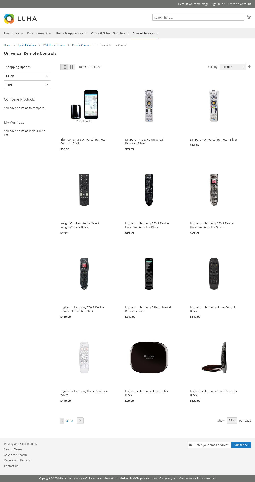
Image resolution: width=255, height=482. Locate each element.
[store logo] (21, 19)
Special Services (27, 45)
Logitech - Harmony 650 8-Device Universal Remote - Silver (212, 225)
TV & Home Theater (54, 45)
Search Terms (13, 449)
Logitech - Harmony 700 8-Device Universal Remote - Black (82, 309)
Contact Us (11, 466)
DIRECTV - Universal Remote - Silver (213, 139)
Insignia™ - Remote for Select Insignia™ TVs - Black (79, 225)
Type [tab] (9, 84)
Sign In (215, 4)
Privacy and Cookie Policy (20, 444)
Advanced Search (15, 455)
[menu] (127, 33)
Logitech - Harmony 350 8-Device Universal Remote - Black (147, 225)
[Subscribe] (241, 445)
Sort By (212, 67)
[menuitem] (12, 33)
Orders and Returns (17, 460)
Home (7, 45)
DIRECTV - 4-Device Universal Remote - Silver (144, 141)
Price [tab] (10, 76)
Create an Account (239, 4)
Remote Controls (81, 45)
